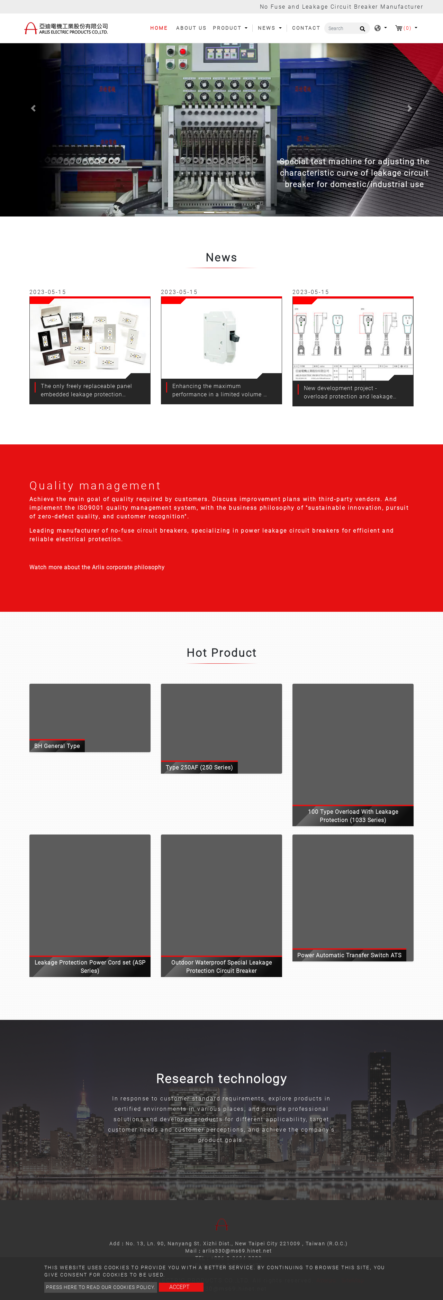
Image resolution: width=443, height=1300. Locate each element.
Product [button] (228, 28)
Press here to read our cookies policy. (100, 1287)
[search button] (361, 31)
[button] (33, 108)
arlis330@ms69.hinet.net (237, 1251)
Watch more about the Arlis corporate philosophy (97, 567)
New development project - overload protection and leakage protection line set (348, 393)
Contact (306, 28)
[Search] (347, 28)
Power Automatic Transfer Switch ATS (349, 955)
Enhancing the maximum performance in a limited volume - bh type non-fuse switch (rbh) (218, 391)
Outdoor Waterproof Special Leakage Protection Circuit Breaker (221, 966)
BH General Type (57, 746)
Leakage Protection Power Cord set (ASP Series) (90, 966)
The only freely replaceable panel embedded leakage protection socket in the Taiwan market (86, 391)
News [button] (268, 28)
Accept (179, 1287)
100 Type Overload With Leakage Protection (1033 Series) (353, 816)
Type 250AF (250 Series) (199, 767)
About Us (191, 28)
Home (161, 28)
